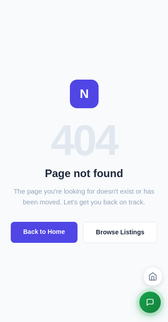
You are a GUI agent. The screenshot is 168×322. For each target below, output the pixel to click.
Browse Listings (120, 232)
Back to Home (44, 231)
